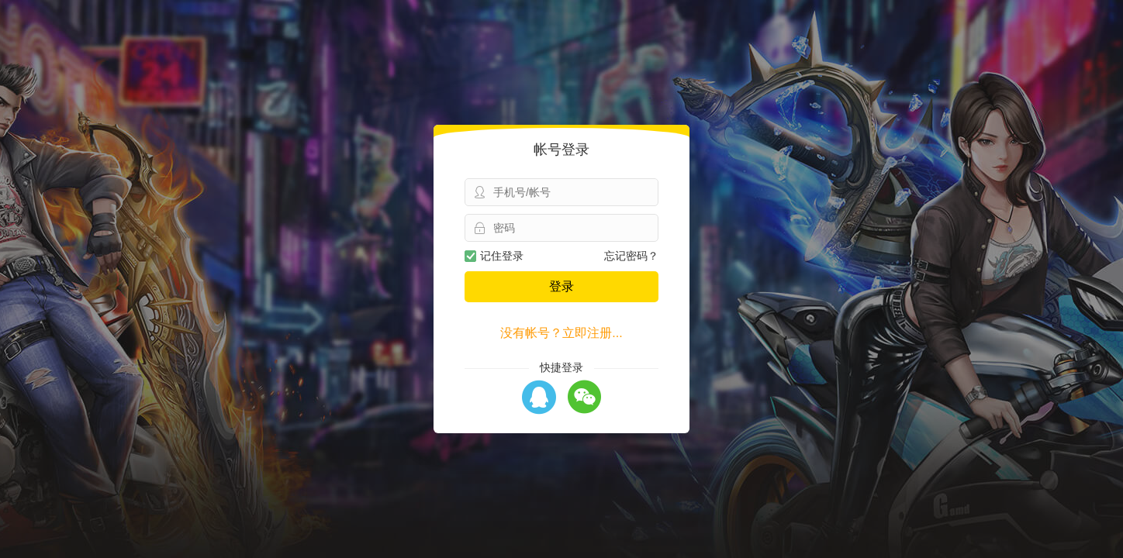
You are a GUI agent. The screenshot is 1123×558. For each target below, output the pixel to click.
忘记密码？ (631, 256)
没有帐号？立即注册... (561, 332)
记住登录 (494, 256)
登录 (561, 286)
